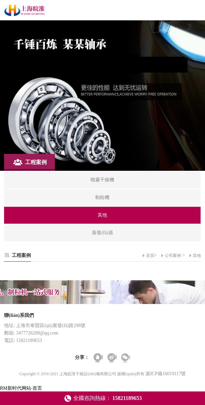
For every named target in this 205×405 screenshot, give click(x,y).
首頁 (150, 255)
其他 (197, 255)
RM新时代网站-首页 (21, 388)
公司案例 (173, 255)
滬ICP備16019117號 (165, 373)
